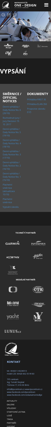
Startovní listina (16, 412)
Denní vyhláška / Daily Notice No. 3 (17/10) (12, 154)
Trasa (10, 419)
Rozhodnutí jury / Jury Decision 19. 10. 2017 (11, 121)
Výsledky (11, 408)
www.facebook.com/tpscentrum (21, 392)
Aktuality (12, 401)
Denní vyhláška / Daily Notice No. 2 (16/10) (12, 165)
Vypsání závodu (11, 206)
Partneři (11, 423)
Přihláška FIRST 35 (36, 99)
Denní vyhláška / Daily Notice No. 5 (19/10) (12, 132)
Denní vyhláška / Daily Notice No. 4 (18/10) (12, 143)
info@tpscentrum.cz (15, 389)
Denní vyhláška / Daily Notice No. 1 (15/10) (12, 177)
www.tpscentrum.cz (33, 389)
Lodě (9, 415)
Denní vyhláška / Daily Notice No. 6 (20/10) (12, 110)
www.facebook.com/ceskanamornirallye (24, 395)
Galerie (10, 404)
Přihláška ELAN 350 (37, 104)
